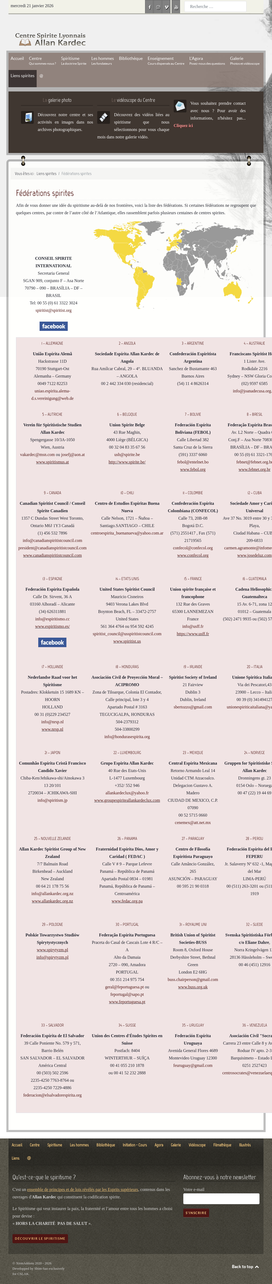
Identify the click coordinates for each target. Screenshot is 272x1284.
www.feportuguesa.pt (127, 990)
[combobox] (215, 6)
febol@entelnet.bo (193, 450)
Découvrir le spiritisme (40, 1226)
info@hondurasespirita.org (127, 724)
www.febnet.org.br (254, 457)
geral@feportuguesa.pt (124, 975)
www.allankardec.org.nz (52, 889)
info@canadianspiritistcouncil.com (52, 529)
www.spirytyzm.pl (52, 938)
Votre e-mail (193, 1177)
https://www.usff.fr (193, 622)
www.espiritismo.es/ (52, 614)
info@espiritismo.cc (52, 607)
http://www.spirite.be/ (127, 450)
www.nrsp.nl (52, 717)
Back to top (246, 1254)
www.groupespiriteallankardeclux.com (127, 788)
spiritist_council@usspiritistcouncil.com (127, 622)
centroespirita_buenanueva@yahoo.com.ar (127, 521)
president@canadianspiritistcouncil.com (52, 536)
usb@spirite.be (127, 443)
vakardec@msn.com (37, 443)
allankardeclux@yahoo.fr (127, 781)
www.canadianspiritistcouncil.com (52, 543)
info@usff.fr (192, 614)
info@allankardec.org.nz (52, 881)
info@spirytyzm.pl (52, 945)
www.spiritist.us (127, 629)
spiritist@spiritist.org (54, 298)
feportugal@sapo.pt (127, 982)
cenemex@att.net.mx (193, 810)
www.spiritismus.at (52, 450)
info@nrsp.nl (52, 710)
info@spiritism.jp (52, 788)
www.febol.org (193, 457)
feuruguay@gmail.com (192, 1053)
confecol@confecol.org (193, 536)
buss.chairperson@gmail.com (193, 967)
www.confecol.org (193, 543)
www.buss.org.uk (193, 975)
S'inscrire (196, 1201)
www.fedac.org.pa (127, 889)
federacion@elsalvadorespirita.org (52, 1083)
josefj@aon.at (73, 443)
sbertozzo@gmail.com (193, 695)
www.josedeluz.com (254, 543)
